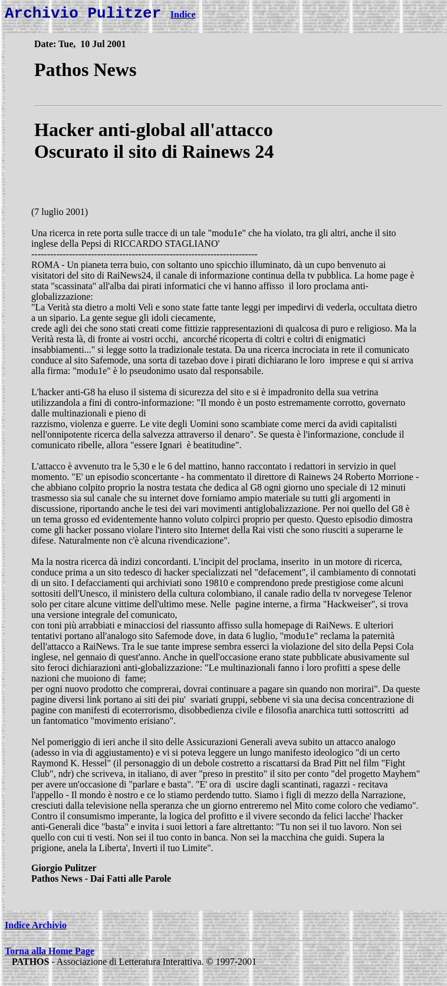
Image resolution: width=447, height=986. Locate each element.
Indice (183, 18)
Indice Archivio (36, 929)
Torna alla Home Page (49, 954)
